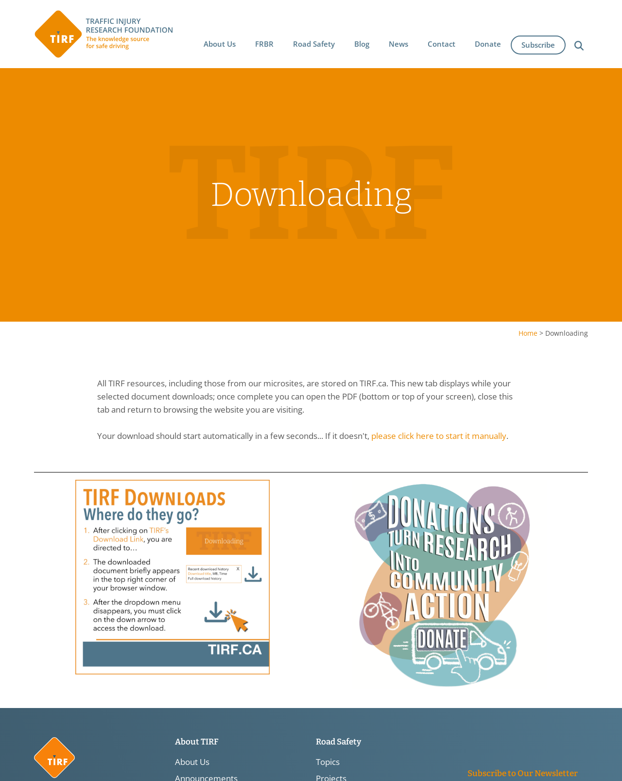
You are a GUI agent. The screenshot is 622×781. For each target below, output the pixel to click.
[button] (220, 42)
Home (527, 333)
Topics (328, 762)
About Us (192, 762)
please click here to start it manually (438, 436)
